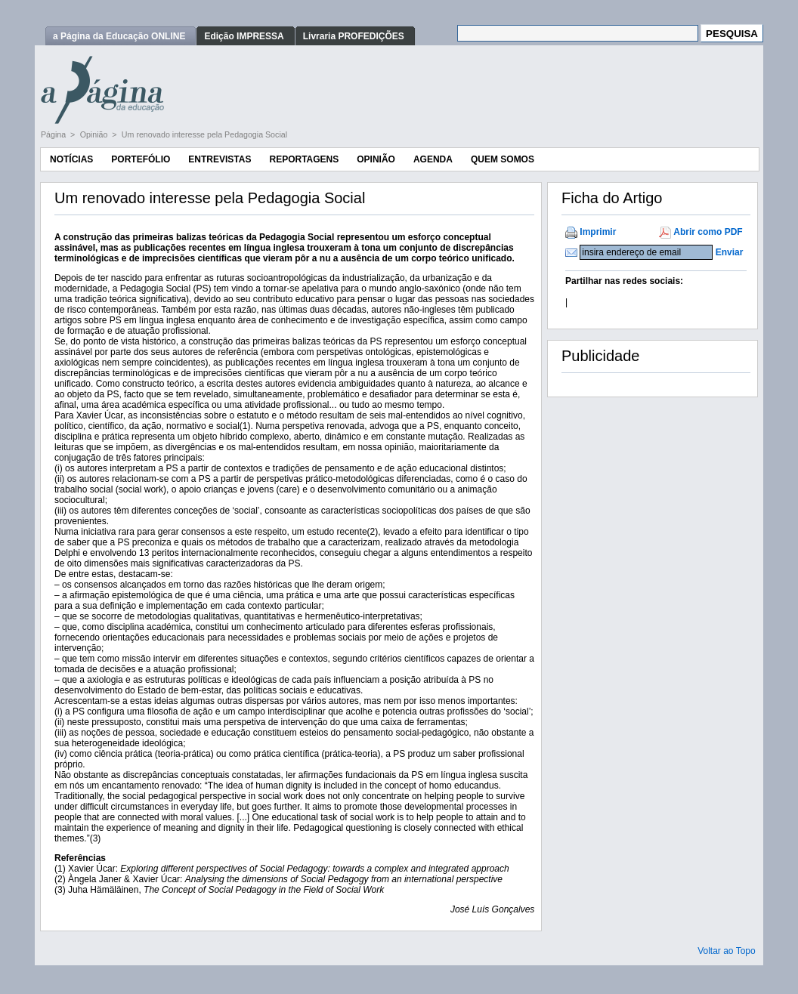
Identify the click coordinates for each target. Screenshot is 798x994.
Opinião (95, 134)
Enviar (730, 252)
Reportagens (304, 159)
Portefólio (140, 159)
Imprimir (598, 232)
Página (54, 134)
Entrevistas (219, 159)
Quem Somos (502, 159)
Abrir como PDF (707, 232)
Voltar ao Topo (726, 951)
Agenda (433, 159)
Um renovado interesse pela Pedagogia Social (204, 134)
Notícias (71, 159)
